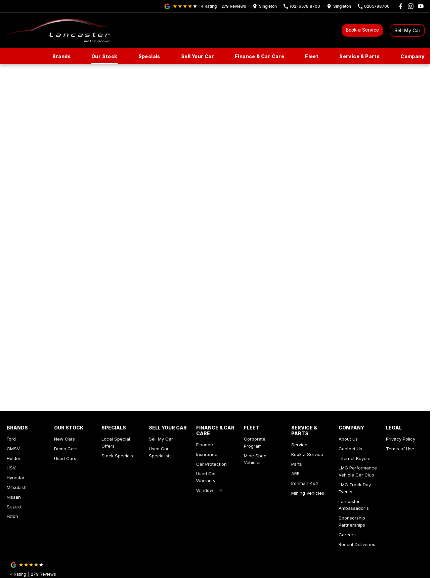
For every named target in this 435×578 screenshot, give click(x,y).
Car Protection (211, 464)
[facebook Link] (400, 6)
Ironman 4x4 (304, 483)
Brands (61, 56)
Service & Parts (359, 56)
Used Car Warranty (206, 477)
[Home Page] (58, 30)
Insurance (206, 454)
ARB (295, 473)
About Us (348, 439)
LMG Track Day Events (355, 488)
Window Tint (209, 490)
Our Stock (104, 56)
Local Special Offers (115, 442)
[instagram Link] (410, 6)
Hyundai (15, 477)
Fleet (311, 56)
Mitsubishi (17, 487)
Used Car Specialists (160, 452)
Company (412, 56)
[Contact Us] (265, 6)
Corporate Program (254, 442)
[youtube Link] (421, 6)
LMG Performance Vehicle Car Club (358, 471)
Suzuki (14, 506)
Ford (11, 439)
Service (299, 444)
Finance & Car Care (259, 56)
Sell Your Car (197, 56)
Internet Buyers (355, 458)
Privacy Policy (400, 439)
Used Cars (65, 458)
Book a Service (362, 30)
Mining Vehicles (307, 493)
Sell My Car (407, 30)
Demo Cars (66, 448)
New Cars (64, 439)
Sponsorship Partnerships (352, 521)
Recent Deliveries (357, 544)
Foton (12, 516)
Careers (347, 534)
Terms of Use (400, 448)
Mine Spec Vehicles (255, 459)
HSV (11, 467)
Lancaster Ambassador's (354, 505)
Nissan (14, 497)
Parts (296, 464)
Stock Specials (117, 455)
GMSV (13, 448)
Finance (204, 444)
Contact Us (350, 448)
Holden (14, 458)
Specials (149, 56)
